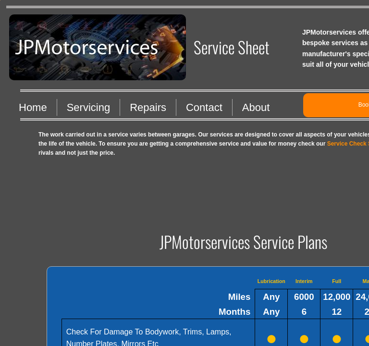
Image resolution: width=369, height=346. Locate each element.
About (256, 107)
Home (33, 107)
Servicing (88, 107)
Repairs (148, 107)
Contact (204, 107)
